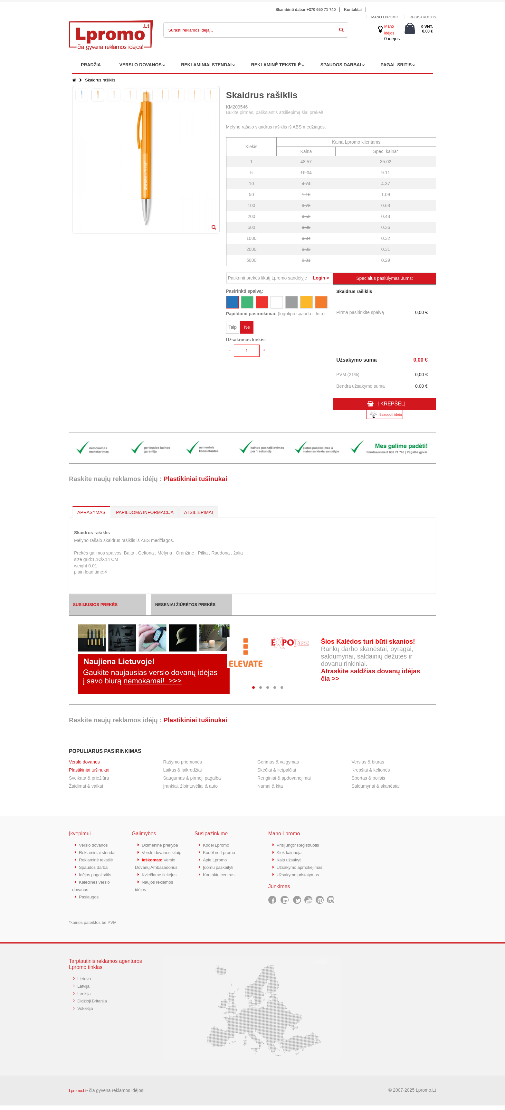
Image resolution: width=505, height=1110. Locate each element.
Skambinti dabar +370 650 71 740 (305, 9)
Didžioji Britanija (93, 1004)
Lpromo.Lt (77, 1095)
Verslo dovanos (84, 761)
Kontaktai (353, 9)
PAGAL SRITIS (396, 64)
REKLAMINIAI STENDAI (206, 64)
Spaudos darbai (95, 873)
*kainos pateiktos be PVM (93, 927)
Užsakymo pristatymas (300, 873)
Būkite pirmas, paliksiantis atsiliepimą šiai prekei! (274, 112)
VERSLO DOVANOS (140, 64)
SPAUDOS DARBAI (340, 64)
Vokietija (85, 1011)
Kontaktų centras (220, 873)
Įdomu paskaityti (219, 866)
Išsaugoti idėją (385, 414)
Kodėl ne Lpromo (220, 852)
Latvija (84, 990)
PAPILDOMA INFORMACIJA (145, 512)
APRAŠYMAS (91, 512)
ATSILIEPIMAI (198, 512)
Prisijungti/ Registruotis (300, 845)
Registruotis (422, 17)
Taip (232, 327)
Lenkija (84, 997)
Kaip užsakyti (290, 859)
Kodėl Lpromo (217, 845)
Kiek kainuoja (290, 852)
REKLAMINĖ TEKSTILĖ (276, 64)
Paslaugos (89, 901)
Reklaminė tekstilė (97, 866)
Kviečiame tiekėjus (161, 894)
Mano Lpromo (384, 17)
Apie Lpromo (216, 859)
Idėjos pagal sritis (96, 880)
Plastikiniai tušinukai (195, 478)
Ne (247, 327)
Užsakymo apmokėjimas (302, 866)
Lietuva (84, 983)
